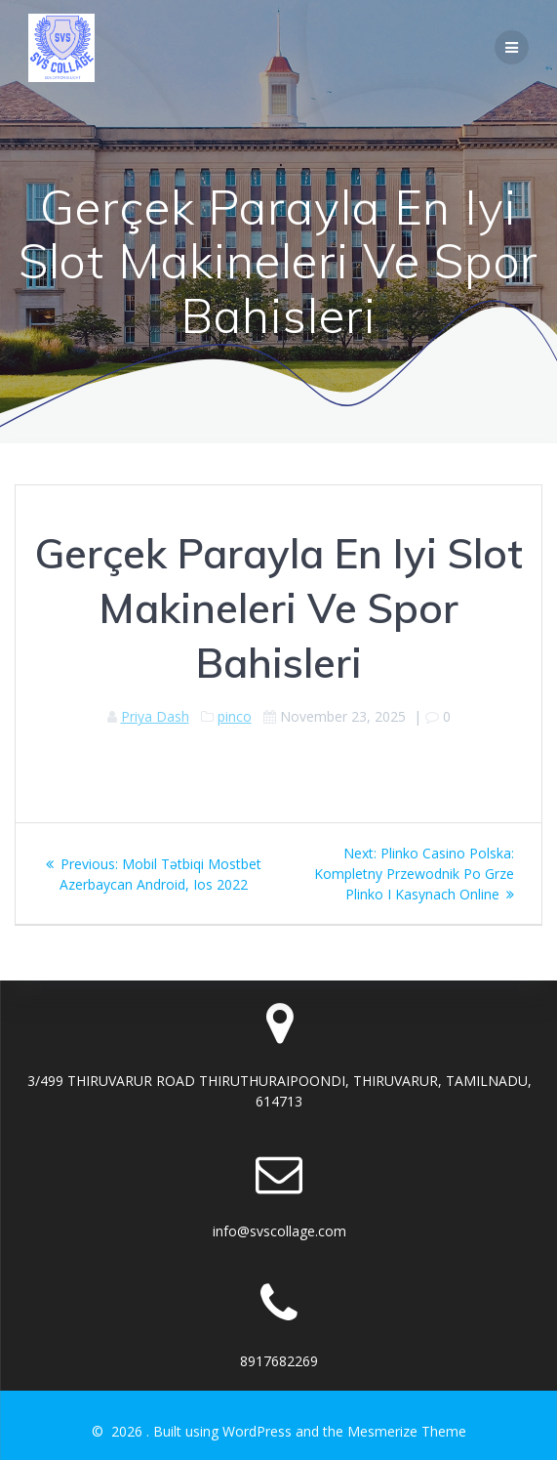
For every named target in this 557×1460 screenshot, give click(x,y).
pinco (235, 716)
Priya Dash (155, 716)
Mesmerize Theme (406, 1431)
